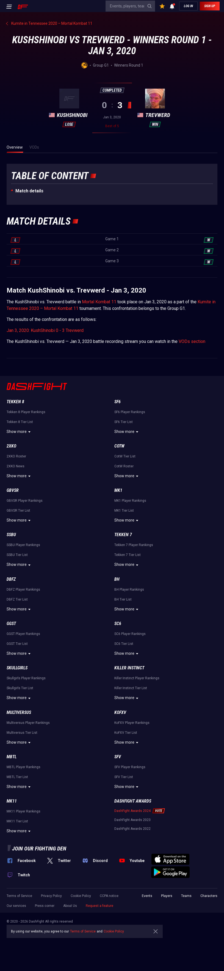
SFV (117, 756)
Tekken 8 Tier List (20, 422)
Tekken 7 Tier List (127, 555)
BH (117, 579)
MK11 (12, 801)
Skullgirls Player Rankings (26, 678)
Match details (29, 190)
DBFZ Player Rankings (23, 589)
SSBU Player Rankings (23, 545)
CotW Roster (124, 466)
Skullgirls (17, 667)
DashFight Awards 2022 (132, 829)
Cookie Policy (81, 896)
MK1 (118, 490)
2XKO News (15, 466)
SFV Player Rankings (129, 767)
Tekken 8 (15, 401)
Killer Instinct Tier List (130, 688)
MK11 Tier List (17, 821)
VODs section (192, 341)
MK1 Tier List (124, 510)
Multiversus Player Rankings (28, 723)
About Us (70, 906)
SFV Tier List (123, 777)
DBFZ (11, 579)
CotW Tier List (124, 456)
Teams (186, 896)
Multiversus (19, 712)
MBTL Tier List (17, 777)
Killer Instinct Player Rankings (136, 678)
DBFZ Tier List (17, 599)
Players (166, 896)
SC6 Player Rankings (130, 634)
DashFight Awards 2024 (132, 811)
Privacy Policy (51, 896)
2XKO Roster (16, 456)
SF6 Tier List (123, 422)
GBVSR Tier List (18, 510)
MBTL (11, 756)
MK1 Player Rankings (130, 501)
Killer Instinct (129, 667)
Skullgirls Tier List (20, 688)
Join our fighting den (39, 848)
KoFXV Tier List (125, 733)
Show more (19, 432)
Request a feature (99, 906)
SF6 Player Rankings (129, 412)
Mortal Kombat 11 (99, 301)
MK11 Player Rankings (23, 811)
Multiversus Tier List (22, 733)
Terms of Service (19, 896)
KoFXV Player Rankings (132, 723)
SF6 (117, 401)
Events (147, 896)
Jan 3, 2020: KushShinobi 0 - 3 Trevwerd (45, 330)
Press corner (44, 906)
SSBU (11, 534)
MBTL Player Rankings (23, 767)
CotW (119, 446)
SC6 (117, 623)
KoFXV (120, 712)
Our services (16, 906)
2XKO (11, 446)
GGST (11, 623)
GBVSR (13, 490)
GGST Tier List (17, 644)
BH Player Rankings (129, 589)
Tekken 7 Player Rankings (133, 545)
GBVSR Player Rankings (25, 501)
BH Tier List (123, 599)
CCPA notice (109, 896)
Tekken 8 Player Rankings (26, 412)
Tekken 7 (123, 534)
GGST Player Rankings (23, 634)
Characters (208, 896)
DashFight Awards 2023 (132, 820)
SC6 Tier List (123, 644)
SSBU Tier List (17, 555)
